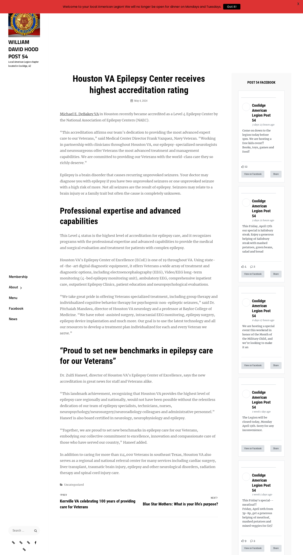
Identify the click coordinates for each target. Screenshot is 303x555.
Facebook (12, 312)
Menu (9, 301)
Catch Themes (246, 545)
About (9, 289)
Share (276, 126)
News (9, 324)
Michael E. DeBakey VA (79, 66)
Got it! (232, 6)
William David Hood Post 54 (23, 52)
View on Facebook (252, 126)
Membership (14, 278)
